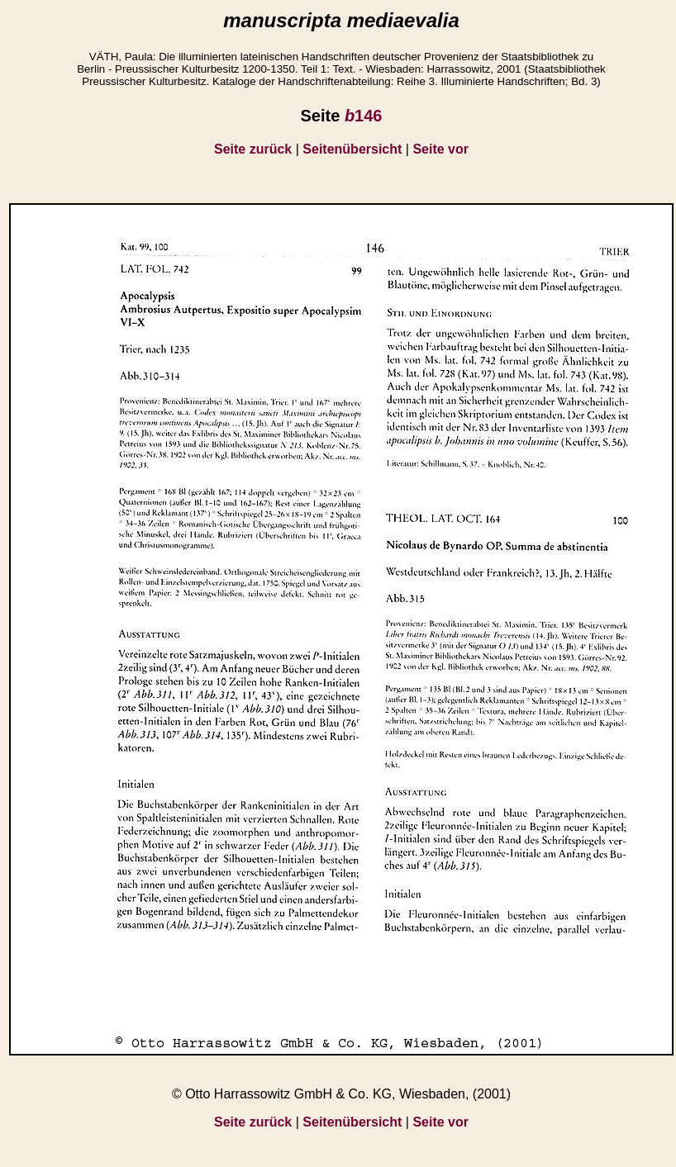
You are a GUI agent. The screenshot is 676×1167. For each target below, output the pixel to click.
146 (364, 116)
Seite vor (440, 149)
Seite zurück (253, 149)
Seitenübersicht (352, 149)
